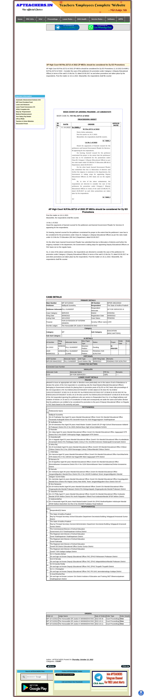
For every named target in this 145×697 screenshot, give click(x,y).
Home (20, 19)
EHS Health (82, 19)
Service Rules (97, 19)
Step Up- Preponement (23, 112)
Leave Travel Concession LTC (25, 107)
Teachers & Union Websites (25, 121)
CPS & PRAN (20, 119)
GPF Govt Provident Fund (24, 102)
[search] (36, 677)
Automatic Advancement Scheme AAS (28, 100)
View (122, 619)
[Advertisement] (88, 46)
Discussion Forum (22, 123)
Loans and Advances (23, 104)
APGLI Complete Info (23, 109)
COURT (58, 661)
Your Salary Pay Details (23, 116)
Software (111, 19)
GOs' (41, 19)
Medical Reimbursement (24, 114)
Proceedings (53, 19)
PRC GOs (30, 19)
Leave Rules (68, 19)
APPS (120, 19)
